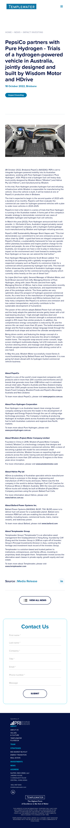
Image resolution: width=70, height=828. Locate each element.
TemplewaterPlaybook (16, 739)
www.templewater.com (15, 566)
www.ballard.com (50, 523)
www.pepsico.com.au (53, 396)
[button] (61, 6)
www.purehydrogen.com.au (18, 430)
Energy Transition (18, 755)
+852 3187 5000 (15, 785)
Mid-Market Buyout (18, 752)
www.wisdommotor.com (47, 464)
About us (14, 730)
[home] (31, 6)
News (17, 32)
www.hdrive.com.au (14, 497)
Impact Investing (33, 32)
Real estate (15, 758)
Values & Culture (14, 734)
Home (8, 32)
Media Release (27, 581)
